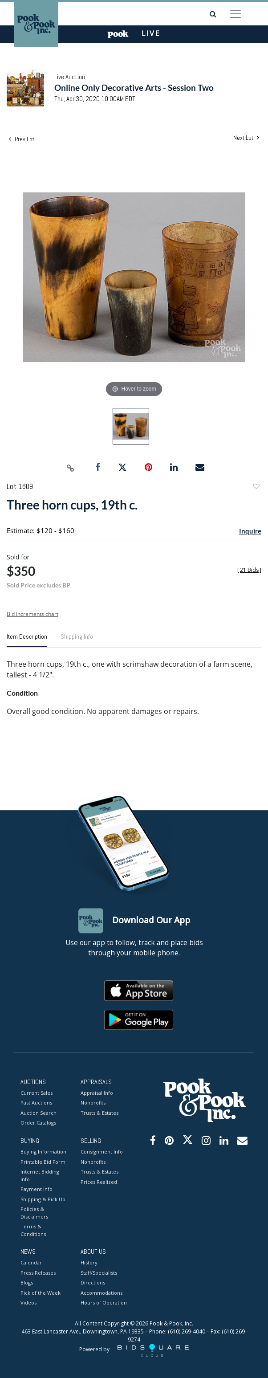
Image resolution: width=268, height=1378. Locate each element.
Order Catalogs (38, 1123)
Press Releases (38, 1272)
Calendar (31, 1263)
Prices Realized (99, 1181)
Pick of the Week (40, 1292)
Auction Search (38, 1112)
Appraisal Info (97, 1092)
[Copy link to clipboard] (70, 467)
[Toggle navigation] (235, 13)
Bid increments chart (32, 614)
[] (249, 570)
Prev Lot (21, 139)
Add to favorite (256, 487)
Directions (93, 1283)
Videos (28, 1303)
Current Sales (36, 1092)
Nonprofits (93, 1103)
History (89, 1263)
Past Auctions (36, 1103)
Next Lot (246, 138)
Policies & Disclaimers (34, 1213)
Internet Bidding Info (39, 1176)
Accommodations (101, 1292)
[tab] (27, 640)
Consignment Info (102, 1152)
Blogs (26, 1283)
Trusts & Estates (99, 1112)
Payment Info (36, 1189)
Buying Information (43, 1152)
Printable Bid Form (42, 1161)
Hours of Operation (104, 1303)
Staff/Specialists (99, 1272)
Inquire (250, 531)
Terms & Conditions (33, 1230)
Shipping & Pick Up (42, 1199)
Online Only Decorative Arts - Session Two (134, 87)
